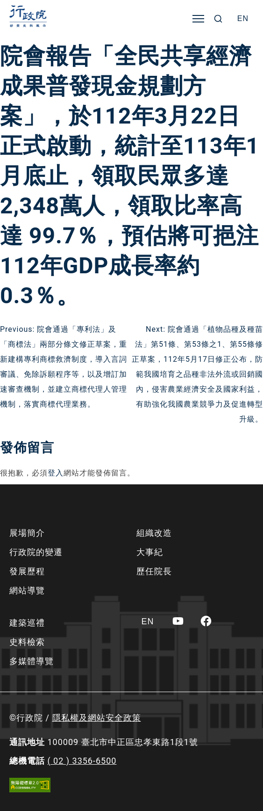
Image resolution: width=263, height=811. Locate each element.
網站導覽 (27, 590)
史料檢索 (27, 642)
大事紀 (149, 552)
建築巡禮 (27, 623)
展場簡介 (27, 533)
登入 (56, 472)
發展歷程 (27, 571)
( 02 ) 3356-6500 (81, 761)
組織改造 (154, 533)
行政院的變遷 (36, 552)
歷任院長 (154, 571)
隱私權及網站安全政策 (96, 718)
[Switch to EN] (243, 18)
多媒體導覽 (31, 661)
